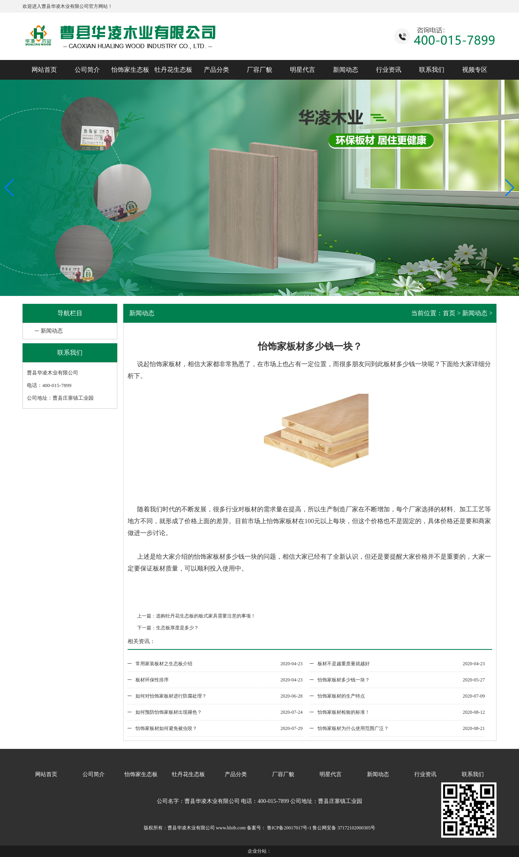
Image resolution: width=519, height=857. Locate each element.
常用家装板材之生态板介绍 (163, 663)
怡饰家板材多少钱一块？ (344, 680)
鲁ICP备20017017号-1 (289, 828)
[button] (509, 187)
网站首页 (44, 69)
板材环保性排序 (152, 680)
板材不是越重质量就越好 (344, 663)
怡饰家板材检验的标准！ (344, 712)
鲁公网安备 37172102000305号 (343, 828)
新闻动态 (345, 69)
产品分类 (216, 69)
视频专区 (474, 69)
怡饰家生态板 (130, 69)
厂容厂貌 (259, 69)
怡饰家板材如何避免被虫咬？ (166, 728)
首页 (449, 313)
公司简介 (87, 69)
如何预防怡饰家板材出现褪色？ (168, 712)
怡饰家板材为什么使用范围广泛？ (353, 728)
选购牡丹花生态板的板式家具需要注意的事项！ (206, 616)
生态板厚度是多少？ (177, 628)
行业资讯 (388, 69)
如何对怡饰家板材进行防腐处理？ (171, 696)
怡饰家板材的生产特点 (341, 696)
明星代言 (302, 69)
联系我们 (431, 69)
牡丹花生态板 (173, 69)
